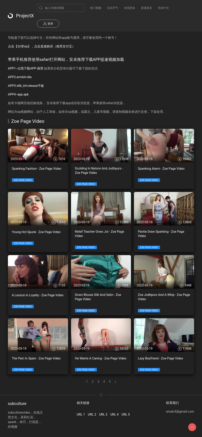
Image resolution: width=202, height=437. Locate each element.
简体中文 (163, 7)
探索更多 (146, 7)
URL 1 (81, 414)
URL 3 (103, 414)
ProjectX (21, 16)
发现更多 (129, 7)
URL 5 (126, 414)
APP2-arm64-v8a (20, 77)
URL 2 (92, 414)
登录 (48, 24)
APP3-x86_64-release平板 (26, 86)
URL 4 (114, 414)
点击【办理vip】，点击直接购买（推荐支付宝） (41, 46)
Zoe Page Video (23, 180)
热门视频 (95, 7)
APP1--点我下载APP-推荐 (25, 68)
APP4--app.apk (18, 94)
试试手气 (112, 7)
